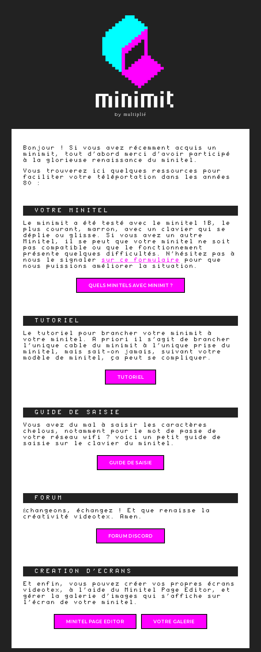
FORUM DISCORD (130, 536)
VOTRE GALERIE (174, 621)
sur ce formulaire (140, 260)
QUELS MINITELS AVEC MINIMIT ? (130, 285)
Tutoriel (130, 377)
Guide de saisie (130, 462)
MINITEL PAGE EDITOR (95, 621)
